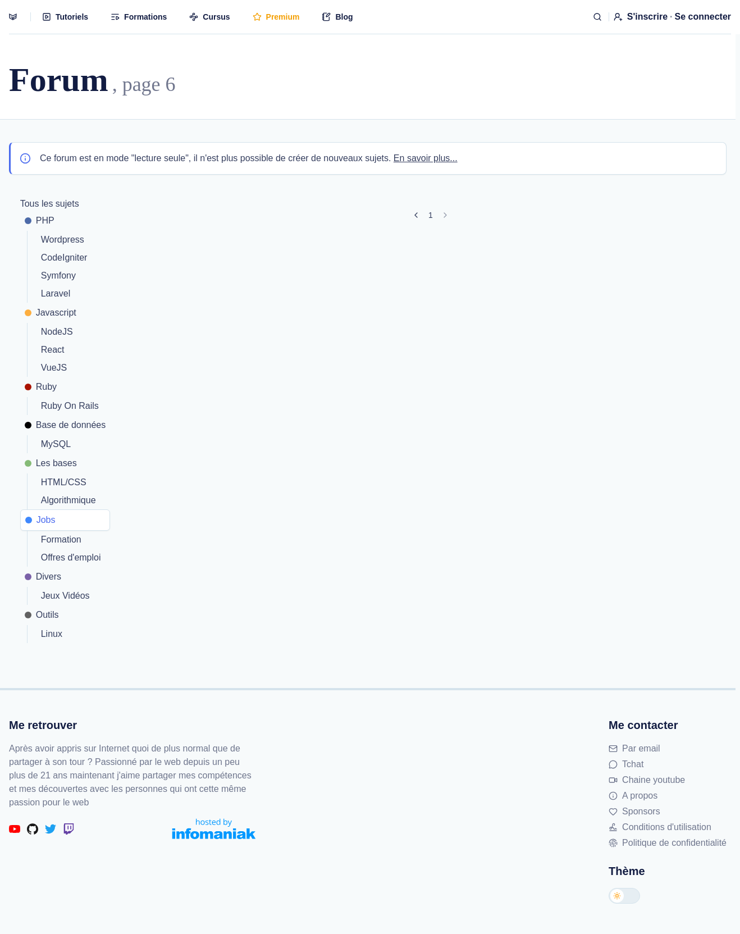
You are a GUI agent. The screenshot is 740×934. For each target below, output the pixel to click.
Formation (61, 539)
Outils (42, 614)
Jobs (40, 520)
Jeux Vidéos (65, 595)
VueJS (54, 367)
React (53, 349)
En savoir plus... (426, 158)
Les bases (51, 463)
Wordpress (62, 239)
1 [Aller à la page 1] (430, 215)
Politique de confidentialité (668, 843)
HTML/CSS (63, 482)
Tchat (626, 764)
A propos (633, 795)
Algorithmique (68, 500)
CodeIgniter (64, 257)
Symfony (58, 275)
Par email (634, 748)
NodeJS (57, 331)
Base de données (65, 425)
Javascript (50, 312)
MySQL (56, 444)
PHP (39, 220)
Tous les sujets (49, 203)
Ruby (41, 386)
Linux (51, 634)
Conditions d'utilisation (660, 827)
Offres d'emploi (71, 557)
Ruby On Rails (70, 406)
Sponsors (634, 811)
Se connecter (703, 16)
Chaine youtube (647, 780)
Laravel (55, 293)
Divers (43, 576)
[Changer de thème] (624, 896)
